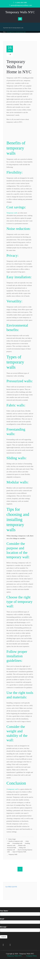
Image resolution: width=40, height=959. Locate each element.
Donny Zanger (11, 839)
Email (2, 919)
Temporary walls (12, 213)
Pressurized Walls (11, 847)
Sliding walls (22, 847)
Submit (3, 937)
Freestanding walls (17, 843)
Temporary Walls (13, 854)
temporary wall (13, 789)
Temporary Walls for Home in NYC (19, 66)
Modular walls (22, 845)
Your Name (4, 911)
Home (4, 31)
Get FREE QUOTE (11, 887)
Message (3, 927)
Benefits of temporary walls (16, 841)
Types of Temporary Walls (19, 852)
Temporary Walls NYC (14, 956)
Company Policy (31, 956)
